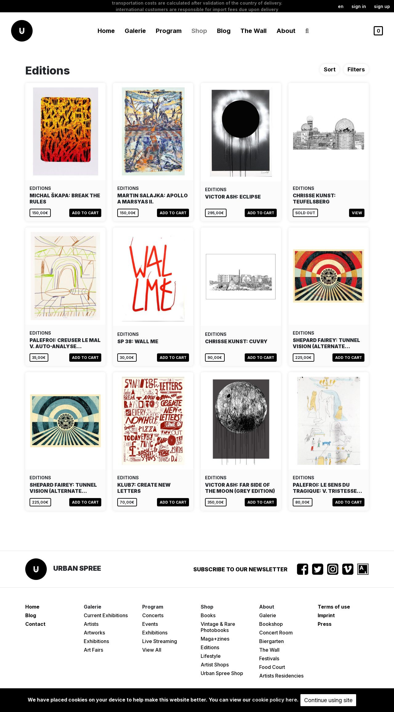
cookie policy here (274, 700)
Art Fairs (93, 650)
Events (150, 624)
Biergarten (271, 641)
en (341, 6)
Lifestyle (211, 656)
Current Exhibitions (106, 615)
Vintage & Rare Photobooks (218, 627)
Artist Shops (215, 665)
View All (151, 650)
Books (208, 615)
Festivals (269, 658)
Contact (35, 624)
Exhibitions (96, 641)
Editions (210, 647)
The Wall (253, 30)
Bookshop (271, 624)
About (286, 30)
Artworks (94, 633)
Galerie (267, 615)
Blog (224, 30)
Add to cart (85, 213)
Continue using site (328, 700)
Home (106, 30)
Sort (330, 69)
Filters (356, 69)
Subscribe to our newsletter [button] (240, 569)
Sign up (382, 6)
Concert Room (276, 633)
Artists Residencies (281, 676)
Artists (91, 624)
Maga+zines (215, 639)
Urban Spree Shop (222, 673)
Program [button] (169, 30)
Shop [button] (199, 30)
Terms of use (334, 607)
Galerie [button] (135, 30)
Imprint (326, 615)
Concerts (152, 615)
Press (325, 624)
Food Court (272, 667)
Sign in (359, 6)
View (357, 213)
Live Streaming (159, 641)
